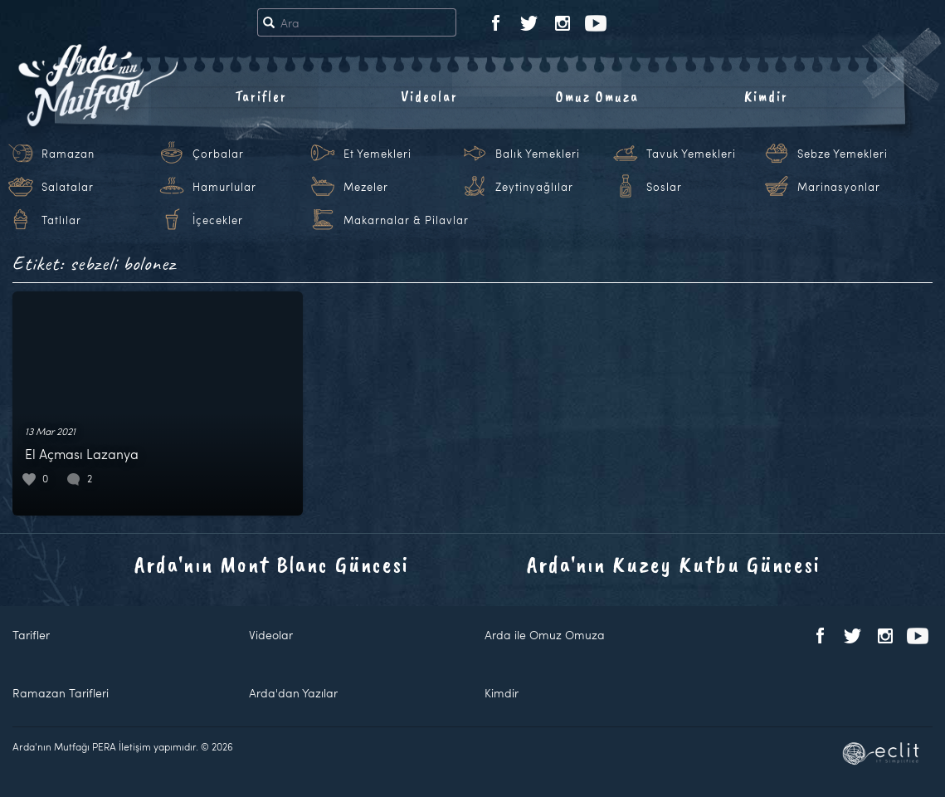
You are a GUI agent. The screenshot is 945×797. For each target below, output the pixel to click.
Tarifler (261, 96)
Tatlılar (61, 220)
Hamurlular (224, 186)
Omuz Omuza (597, 96)
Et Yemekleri (377, 153)
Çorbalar (218, 153)
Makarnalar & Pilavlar (406, 220)
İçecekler (217, 220)
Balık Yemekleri (537, 153)
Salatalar (67, 186)
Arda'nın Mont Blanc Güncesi (271, 564)
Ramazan (68, 153)
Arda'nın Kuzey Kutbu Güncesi (674, 564)
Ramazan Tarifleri (60, 693)
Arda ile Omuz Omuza (545, 635)
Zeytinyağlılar (534, 186)
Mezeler (365, 186)
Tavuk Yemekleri (691, 153)
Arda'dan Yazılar (293, 693)
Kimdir (766, 96)
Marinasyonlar (838, 186)
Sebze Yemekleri (842, 153)
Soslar (664, 186)
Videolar (429, 96)
